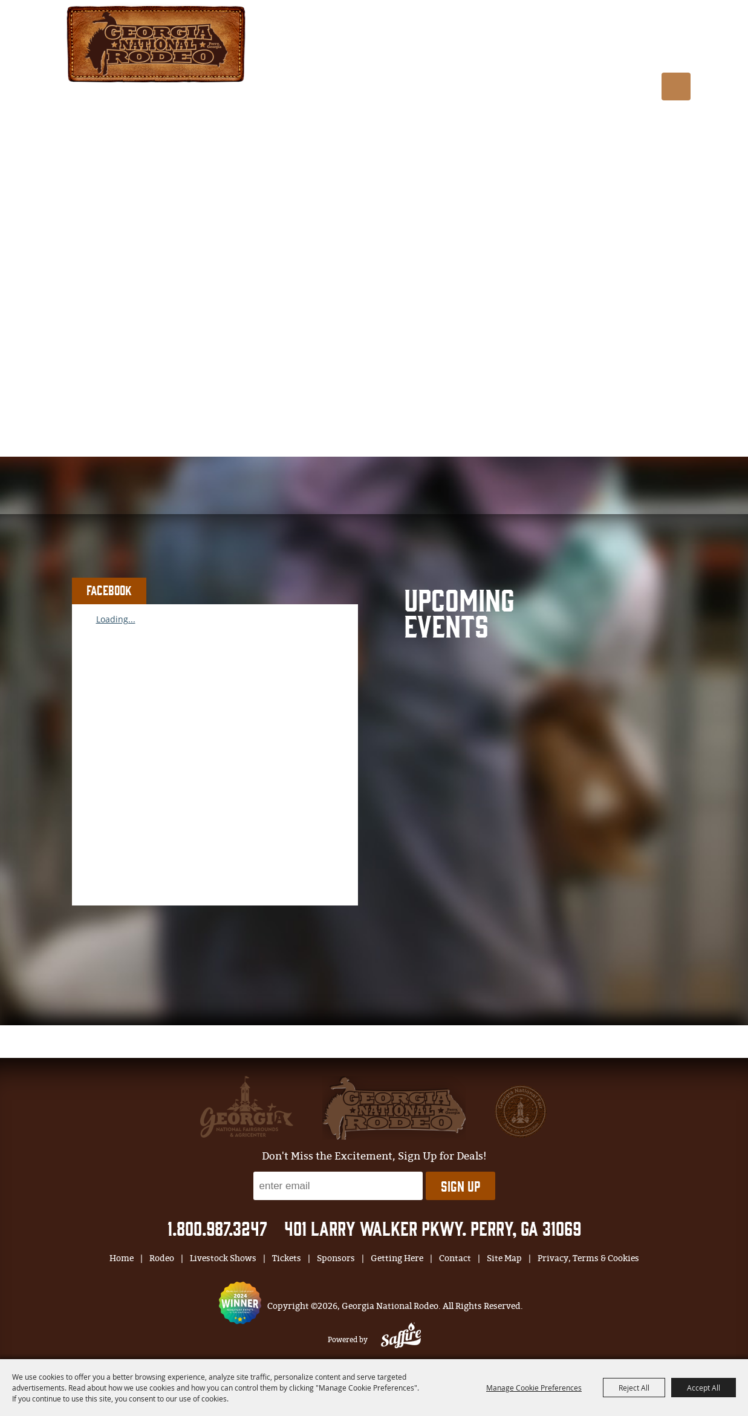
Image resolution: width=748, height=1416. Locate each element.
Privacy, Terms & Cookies (588, 1258)
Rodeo (344, 50)
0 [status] (595, 22)
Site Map (504, 1258)
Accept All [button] (703, 1387)
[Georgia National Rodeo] (156, 42)
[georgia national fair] (394, 1108)
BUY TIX (653, 21)
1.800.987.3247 (217, 1227)
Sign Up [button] (460, 1185)
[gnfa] (246, 1107)
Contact (455, 1258)
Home (121, 1258)
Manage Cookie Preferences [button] (534, 1387)
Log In (527, 23)
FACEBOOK (109, 590)
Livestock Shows (421, 50)
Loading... (115, 619)
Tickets (504, 50)
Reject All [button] (634, 1387)
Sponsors (566, 50)
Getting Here (641, 50)
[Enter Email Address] (338, 1186)
